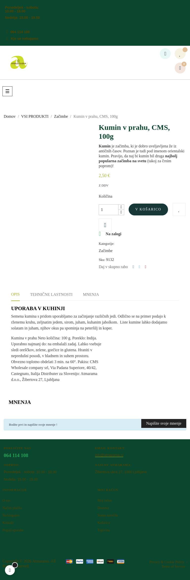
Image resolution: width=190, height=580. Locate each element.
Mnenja (91, 294)
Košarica (103, 523)
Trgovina (103, 530)
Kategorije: (106, 244)
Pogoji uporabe (13, 530)
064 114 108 (20, 32)
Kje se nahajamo (24, 39)
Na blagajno (10, 515)
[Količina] (109, 209)
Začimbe (106, 251)
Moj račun (104, 500)
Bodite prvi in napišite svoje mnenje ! (33, 424)
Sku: (102, 260)
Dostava (103, 508)
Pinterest (145, 266)
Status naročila (107, 515)
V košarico (148, 209)
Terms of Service (173, 566)
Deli (133, 266)
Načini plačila (12, 508)
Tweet (139, 266)
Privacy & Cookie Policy (166, 562)
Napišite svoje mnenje (163, 423)
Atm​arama (40, 561)
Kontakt (8, 523)
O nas (6, 500)
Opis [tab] (15, 294)
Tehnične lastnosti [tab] (51, 294)
